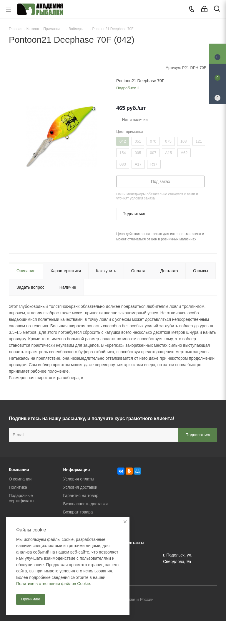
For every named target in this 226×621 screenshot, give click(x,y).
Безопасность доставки (85, 503)
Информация (76, 469)
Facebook (198, 600)
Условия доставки (80, 487)
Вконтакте (183, 600)
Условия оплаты (78, 479)
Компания (19, 469)
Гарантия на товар (81, 495)
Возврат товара (78, 512)
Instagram (213, 600)
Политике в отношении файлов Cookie (53, 583)
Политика (18, 487)
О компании (20, 479)
